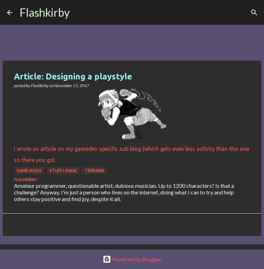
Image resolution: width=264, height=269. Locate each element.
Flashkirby (45, 12)
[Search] (79, 12)
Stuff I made (63, 170)
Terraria (94, 170)
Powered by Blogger (132, 259)
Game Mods (29, 170)
